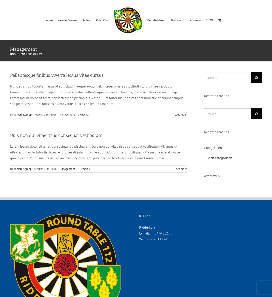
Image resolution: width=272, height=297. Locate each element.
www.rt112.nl (157, 239)
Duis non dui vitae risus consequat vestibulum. (57, 135)
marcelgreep (24, 114)
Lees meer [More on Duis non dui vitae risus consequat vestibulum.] (181, 169)
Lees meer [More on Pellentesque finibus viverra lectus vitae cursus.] (181, 114)
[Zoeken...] (227, 77)
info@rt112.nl (161, 233)
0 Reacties (84, 114)
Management (67, 114)
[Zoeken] (256, 77)
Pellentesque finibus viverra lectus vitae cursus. (57, 75)
